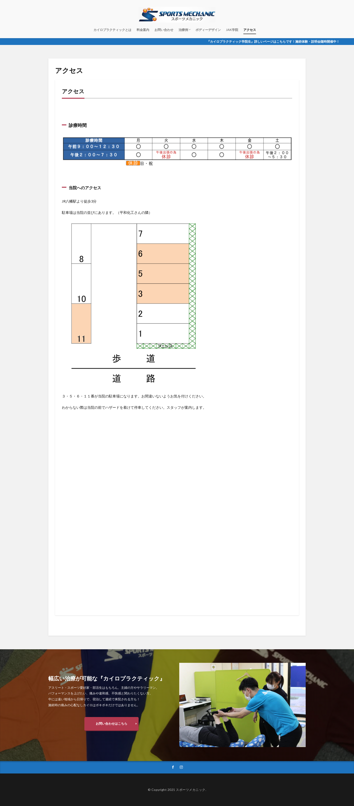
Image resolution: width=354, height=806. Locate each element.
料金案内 (143, 30)
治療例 (183, 30)
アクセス (249, 30)
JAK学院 (232, 30)
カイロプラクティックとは (112, 30)
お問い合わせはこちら (111, 723)
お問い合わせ (163, 30)
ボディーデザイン (208, 30)
